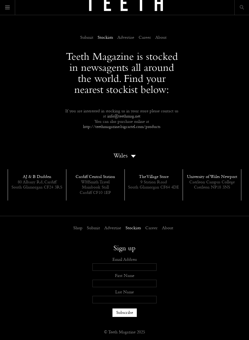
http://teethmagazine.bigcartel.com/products (121, 127)
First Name (124, 276)
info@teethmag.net (123, 116)
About (161, 37)
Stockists (105, 37)
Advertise (125, 37)
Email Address (124, 259)
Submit (86, 37)
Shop (77, 228)
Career (145, 37)
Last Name (124, 292)
